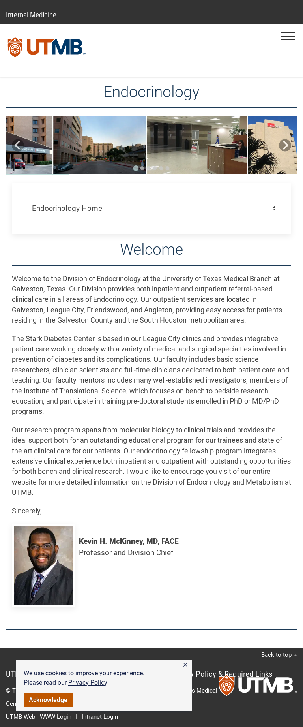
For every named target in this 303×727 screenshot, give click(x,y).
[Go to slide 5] (161, 168)
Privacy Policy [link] (87, 682)
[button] (185, 665)
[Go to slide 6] (167, 168)
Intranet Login (100, 716)
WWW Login (55, 716)
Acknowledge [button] (48, 700)
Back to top (279, 654)
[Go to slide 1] (135, 168)
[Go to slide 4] (155, 168)
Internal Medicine (31, 14)
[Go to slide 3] (148, 168)
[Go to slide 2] (142, 168)
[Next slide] (285, 145)
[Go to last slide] (18, 145)
